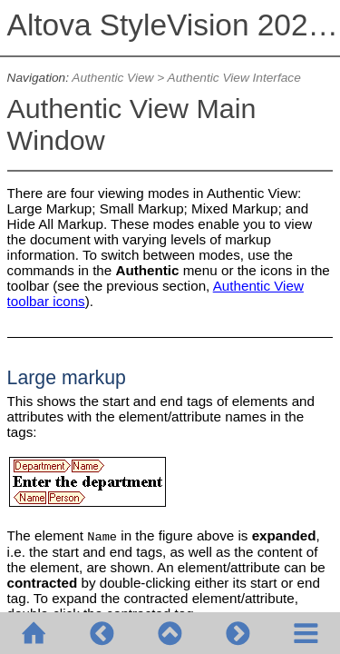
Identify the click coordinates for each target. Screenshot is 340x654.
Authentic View (112, 77)
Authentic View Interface (234, 77)
